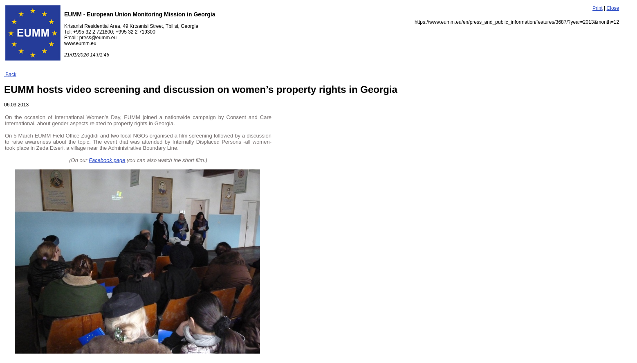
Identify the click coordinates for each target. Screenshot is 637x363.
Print (597, 8)
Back (10, 74)
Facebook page (107, 160)
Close (613, 8)
